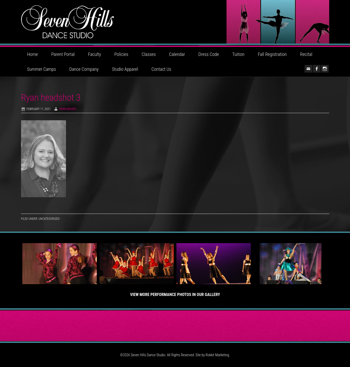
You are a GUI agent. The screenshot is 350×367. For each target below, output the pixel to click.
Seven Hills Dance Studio (175, 21)
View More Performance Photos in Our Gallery (175, 294)
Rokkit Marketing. (218, 355)
